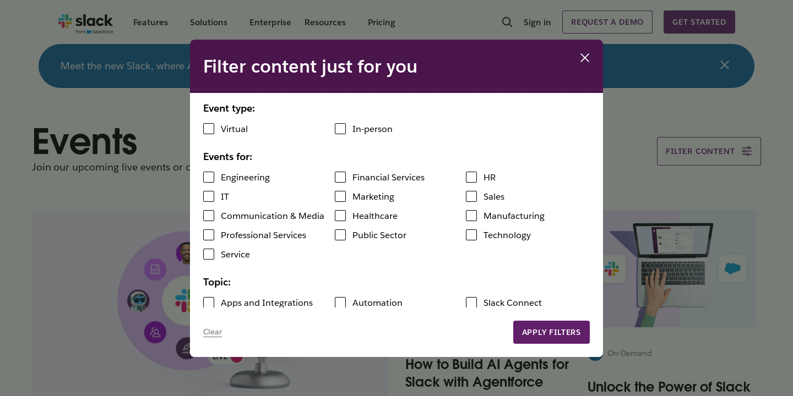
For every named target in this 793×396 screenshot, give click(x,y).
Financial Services (388, 177)
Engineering (245, 177)
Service (235, 254)
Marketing (373, 196)
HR (490, 177)
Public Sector (379, 235)
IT (225, 196)
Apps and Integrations (267, 303)
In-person (372, 129)
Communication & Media (272, 216)
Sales (494, 196)
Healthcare (375, 216)
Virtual (234, 129)
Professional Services (263, 235)
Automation (377, 303)
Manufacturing (514, 216)
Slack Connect (513, 303)
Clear (212, 332)
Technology (507, 235)
